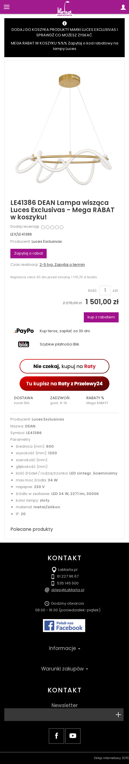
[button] (28, 400)
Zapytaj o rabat (28, 253)
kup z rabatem (101, 317)
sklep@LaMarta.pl (67, 590)
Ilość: (93, 290)
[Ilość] (105, 290)
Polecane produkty (31, 529)
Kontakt (64, 690)
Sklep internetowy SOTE (111, 758)
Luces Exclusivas (47, 241)
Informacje (64, 648)
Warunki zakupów (64, 668)
